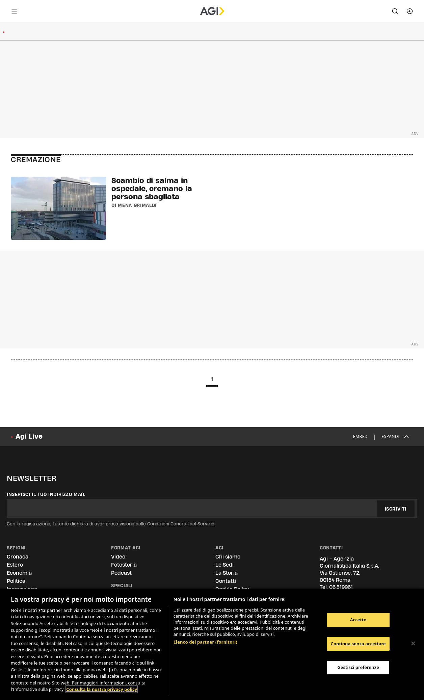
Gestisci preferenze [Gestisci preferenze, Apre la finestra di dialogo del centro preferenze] (358, 667)
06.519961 (341, 587)
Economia (19, 573)
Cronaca (17, 556)
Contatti (225, 581)
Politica (16, 581)
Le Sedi (224, 565)
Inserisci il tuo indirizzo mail (46, 494)
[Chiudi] (413, 643)
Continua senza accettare (358, 644)
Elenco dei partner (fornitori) (205, 642)
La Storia (226, 573)
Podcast (121, 573)
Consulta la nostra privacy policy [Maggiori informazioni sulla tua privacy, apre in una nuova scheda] (101, 689)
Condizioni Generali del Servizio (180, 523)
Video (118, 556)
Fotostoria (124, 565)
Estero (15, 565)
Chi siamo (227, 556)
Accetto (358, 620)
